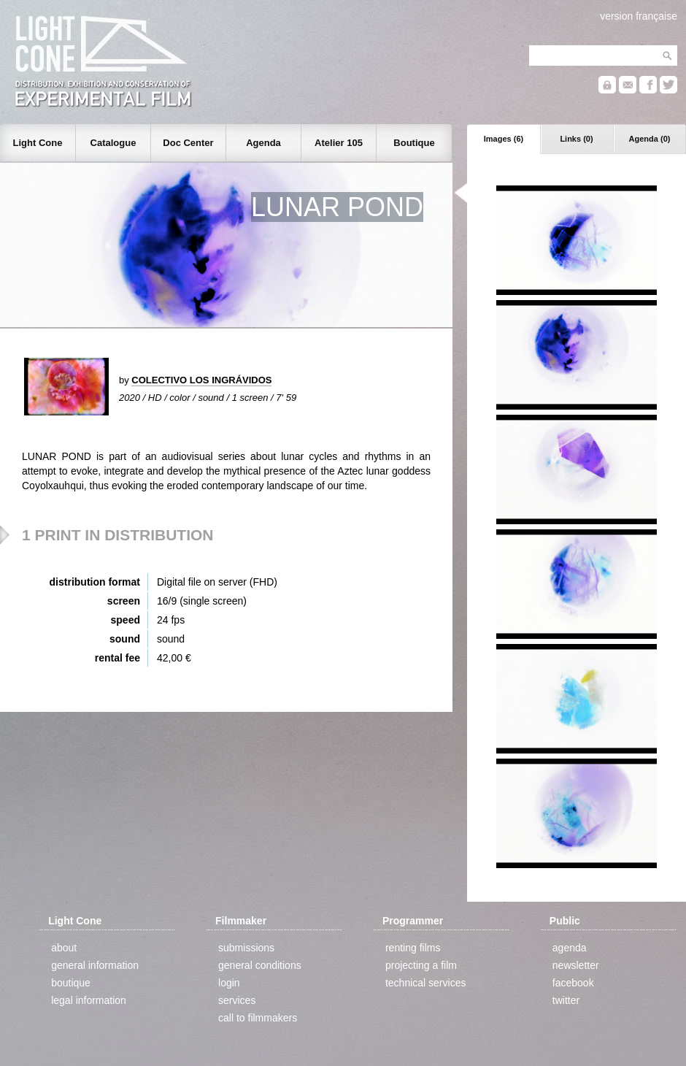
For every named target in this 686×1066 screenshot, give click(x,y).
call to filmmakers (257, 1018)
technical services (425, 983)
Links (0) (576, 138)
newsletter (575, 965)
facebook (573, 983)
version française (638, 16)
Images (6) (503, 138)
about (64, 948)
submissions (246, 948)
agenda (569, 948)
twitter (565, 1000)
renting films (412, 948)
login (229, 983)
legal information (88, 1000)
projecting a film (421, 965)
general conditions (259, 965)
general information (95, 965)
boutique (70, 983)
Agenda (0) (650, 138)
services (236, 1000)
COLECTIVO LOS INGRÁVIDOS (201, 380)
